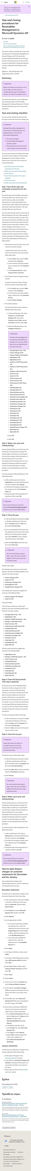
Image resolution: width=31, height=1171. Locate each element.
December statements (11, 1058)
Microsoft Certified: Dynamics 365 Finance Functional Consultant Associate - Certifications (14, 1115)
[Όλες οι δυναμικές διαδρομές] (3, 15)
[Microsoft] (15, 2)
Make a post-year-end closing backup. (16, 183)
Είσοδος (28, 2)
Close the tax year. (10, 180)
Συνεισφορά (6, 1154)
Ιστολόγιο (19, 1152)
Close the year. (9, 173)
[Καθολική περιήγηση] (1, 2)
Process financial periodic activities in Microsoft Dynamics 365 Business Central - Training (14, 1104)
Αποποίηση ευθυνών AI (9, 1149)
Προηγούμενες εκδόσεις (9, 1152)
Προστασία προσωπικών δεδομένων (12, 1157)
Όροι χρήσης (6, 1163)
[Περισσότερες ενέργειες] (27, 15)
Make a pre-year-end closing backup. (15, 171)
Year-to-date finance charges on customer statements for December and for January (14, 46)
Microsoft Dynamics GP (12, 15)
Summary (5, 41)
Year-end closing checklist (9, 43)
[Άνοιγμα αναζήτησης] (23, 2)
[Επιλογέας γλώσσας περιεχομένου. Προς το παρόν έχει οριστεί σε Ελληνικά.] (7, 1136)
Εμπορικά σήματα (16, 1163)
